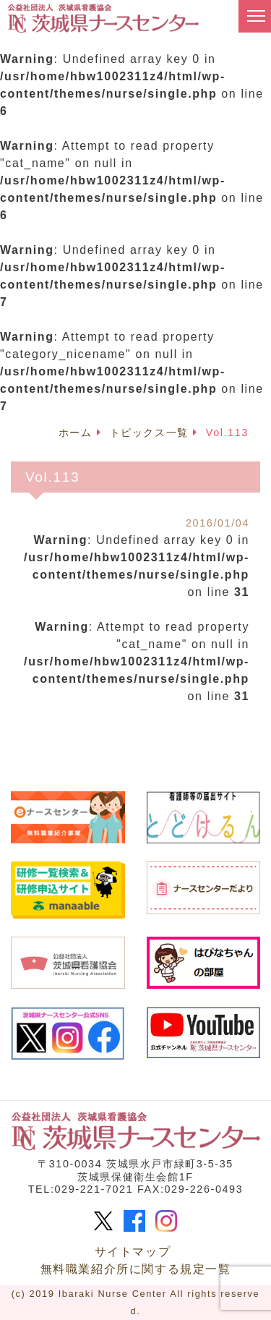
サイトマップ (133, 1252)
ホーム (76, 432)
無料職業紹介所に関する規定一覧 (135, 1269)
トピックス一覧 (149, 432)
